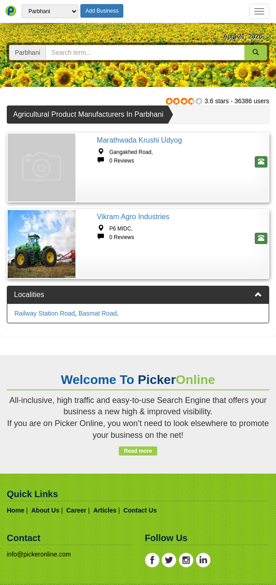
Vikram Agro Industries (133, 217)
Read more (138, 451)
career (76, 510)
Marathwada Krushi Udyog (139, 140)
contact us (140, 510)
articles (104, 510)
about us (45, 510)
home (15, 510)
